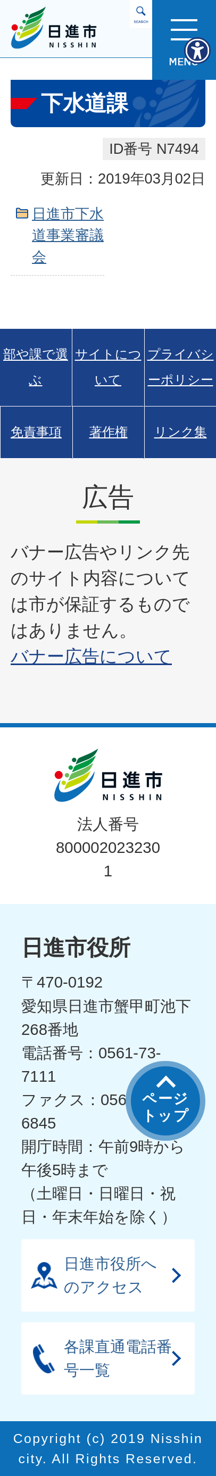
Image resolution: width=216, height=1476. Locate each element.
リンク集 (180, 432)
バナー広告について (91, 656)
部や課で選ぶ (35, 367)
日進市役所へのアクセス (110, 1275)
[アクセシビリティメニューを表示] (197, 50)
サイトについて (108, 367)
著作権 (108, 432)
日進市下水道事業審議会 (68, 235)
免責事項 (36, 432)
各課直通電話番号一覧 (118, 1358)
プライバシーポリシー (180, 367)
